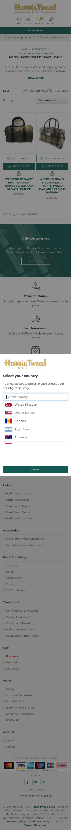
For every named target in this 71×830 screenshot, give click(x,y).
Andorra (15, 421)
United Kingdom (21, 404)
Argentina (17, 429)
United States (19, 412)
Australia (16, 437)
